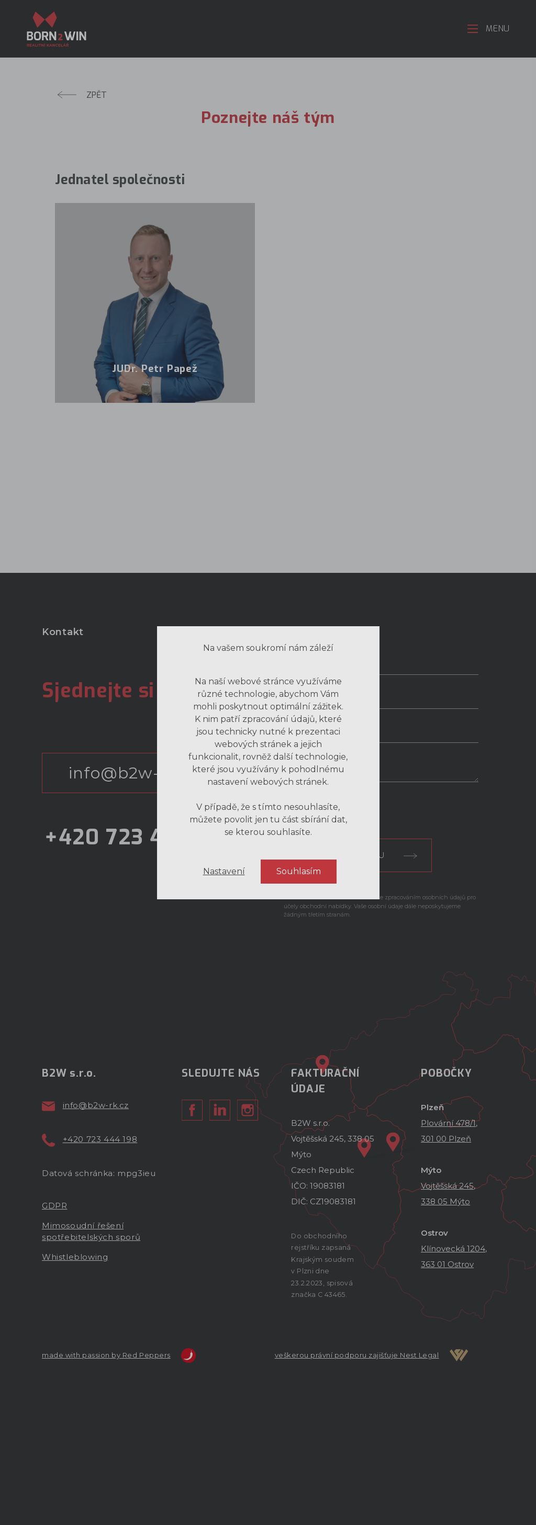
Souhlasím (298, 922)
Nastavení (224, 922)
